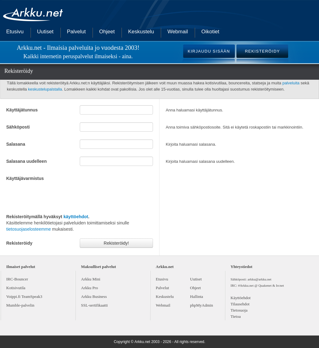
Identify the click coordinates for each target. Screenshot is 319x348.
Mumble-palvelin (20, 305)
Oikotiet (210, 32)
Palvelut (76, 32)
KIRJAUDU (209, 51)
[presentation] (53, 197)
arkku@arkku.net (259, 279)
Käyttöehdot (240, 297)
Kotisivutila (15, 287)
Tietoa (236, 316)
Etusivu (15, 32)
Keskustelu (141, 32)
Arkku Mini (90, 279)
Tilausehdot (240, 304)
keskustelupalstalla (45, 89)
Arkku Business (94, 296)
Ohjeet (107, 32)
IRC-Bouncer (17, 279)
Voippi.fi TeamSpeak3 (24, 296)
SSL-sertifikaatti (94, 305)
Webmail (177, 32)
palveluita (290, 83)
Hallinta (196, 296)
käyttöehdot (76, 216)
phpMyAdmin (201, 305)
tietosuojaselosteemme (28, 229)
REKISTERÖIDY (262, 51)
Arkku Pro (89, 287)
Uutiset (45, 32)
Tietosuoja (239, 310)
